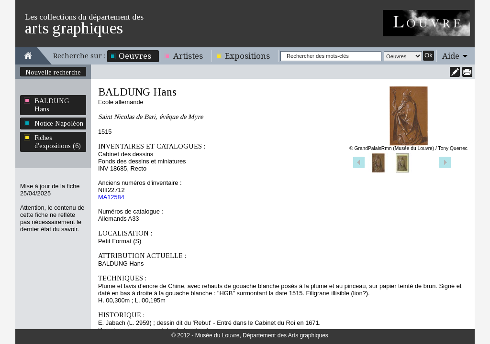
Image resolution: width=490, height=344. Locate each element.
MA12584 (111, 197)
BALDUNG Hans (51, 105)
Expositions (247, 56)
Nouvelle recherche (53, 72)
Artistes (188, 56)
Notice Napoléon (58, 123)
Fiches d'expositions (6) (57, 142)
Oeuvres (135, 56)
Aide (450, 56)
